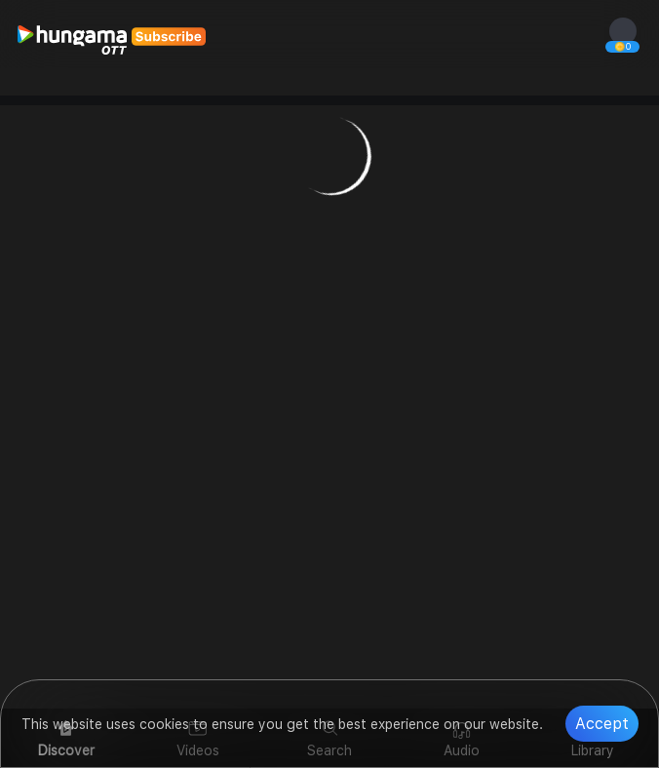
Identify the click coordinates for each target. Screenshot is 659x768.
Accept (602, 723)
